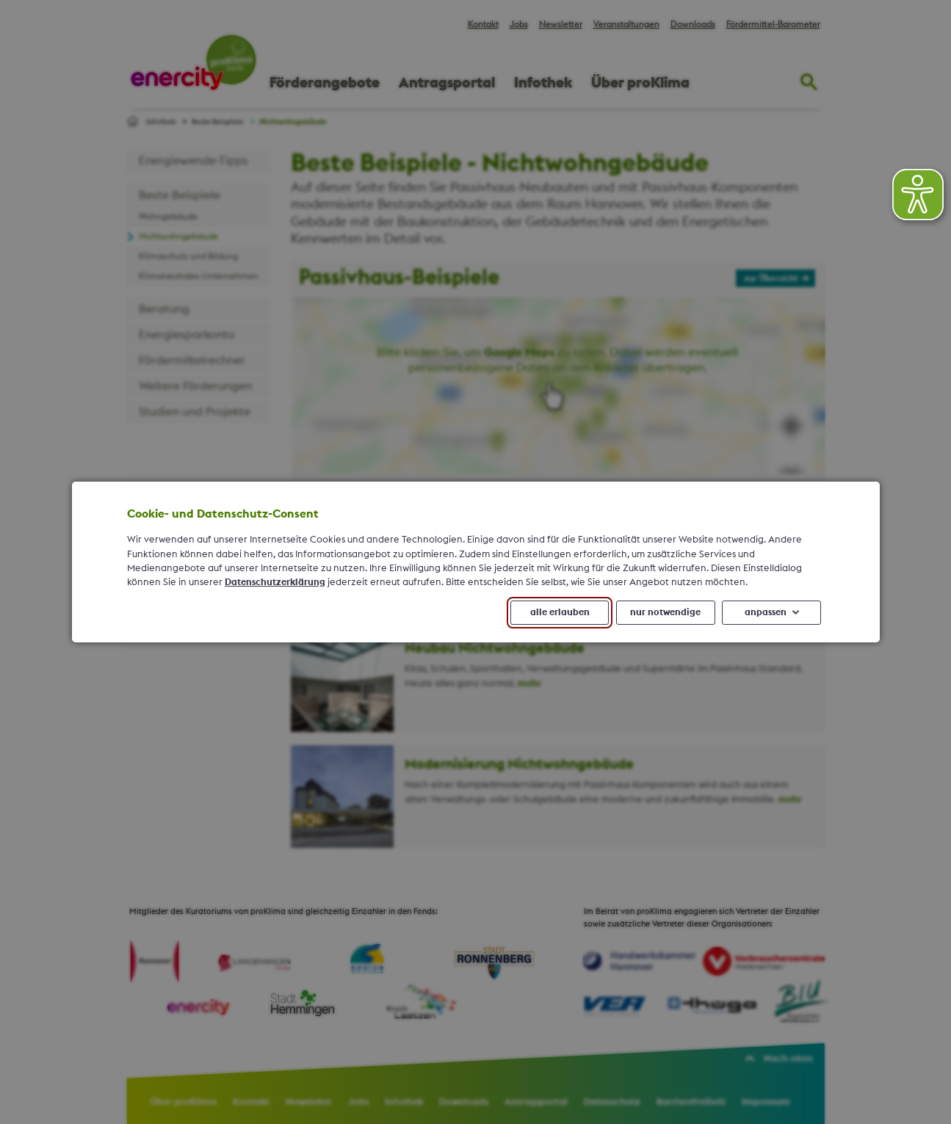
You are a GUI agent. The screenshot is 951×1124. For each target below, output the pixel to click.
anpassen (765, 612)
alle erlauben (559, 612)
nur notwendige (665, 612)
